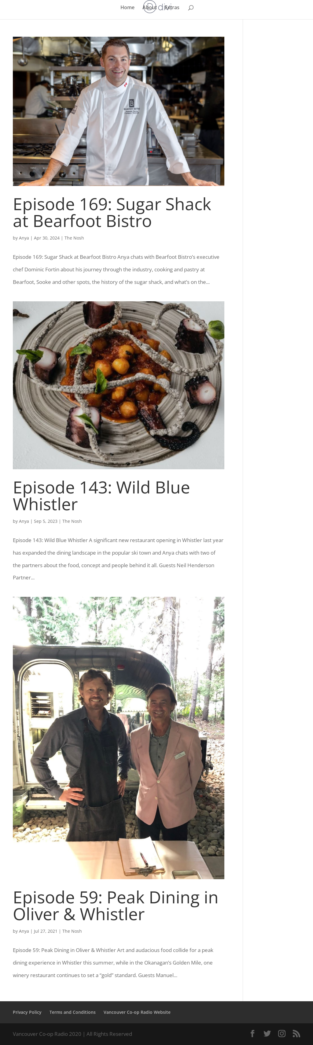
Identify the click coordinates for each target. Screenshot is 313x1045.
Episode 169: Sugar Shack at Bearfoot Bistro (112, 212)
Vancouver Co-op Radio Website (137, 1012)
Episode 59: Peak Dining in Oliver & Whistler (116, 905)
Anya (24, 238)
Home (127, 8)
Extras (172, 8)
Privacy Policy (27, 1012)
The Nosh (74, 238)
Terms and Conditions (73, 1012)
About (149, 8)
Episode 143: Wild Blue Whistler (101, 495)
